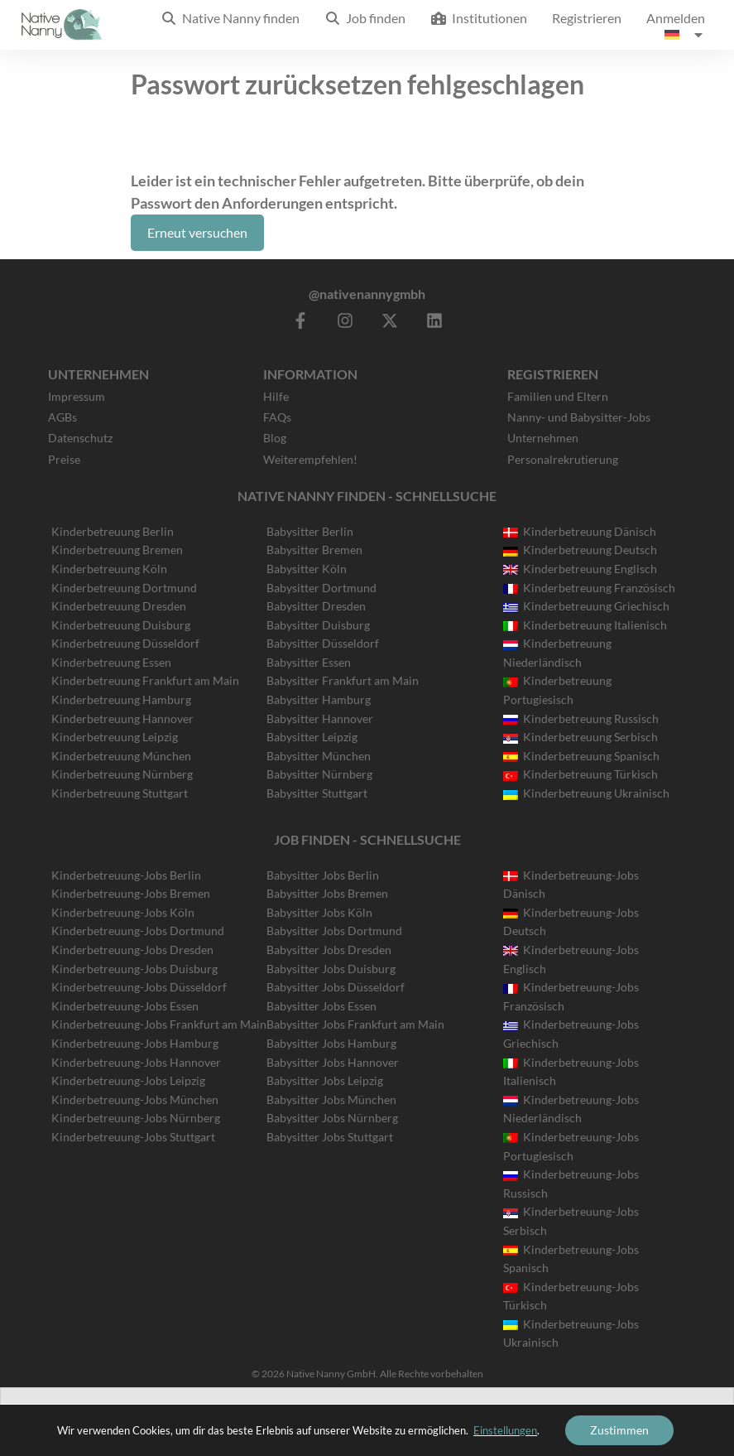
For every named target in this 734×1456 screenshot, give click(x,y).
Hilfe (276, 396)
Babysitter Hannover (319, 718)
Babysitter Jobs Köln (319, 912)
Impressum (76, 396)
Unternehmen (542, 438)
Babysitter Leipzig (311, 737)
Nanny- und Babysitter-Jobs (578, 417)
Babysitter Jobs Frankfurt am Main (355, 1024)
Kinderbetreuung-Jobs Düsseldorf (139, 987)
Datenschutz (80, 438)
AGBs (62, 417)
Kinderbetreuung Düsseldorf (125, 643)
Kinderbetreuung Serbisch (580, 737)
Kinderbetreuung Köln (109, 569)
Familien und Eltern (557, 396)
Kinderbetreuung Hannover (122, 718)
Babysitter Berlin (309, 531)
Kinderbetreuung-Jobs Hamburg (134, 1043)
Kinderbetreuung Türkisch (580, 774)
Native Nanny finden (230, 18)
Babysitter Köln (306, 569)
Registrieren (586, 18)
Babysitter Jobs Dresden (328, 950)
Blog (274, 438)
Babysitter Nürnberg (319, 774)
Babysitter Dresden (316, 606)
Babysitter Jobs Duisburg (331, 969)
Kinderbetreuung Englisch (580, 569)
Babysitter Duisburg (318, 625)
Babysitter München (318, 756)
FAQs (277, 417)
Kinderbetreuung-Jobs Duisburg (134, 969)
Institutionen (478, 18)
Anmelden (675, 18)
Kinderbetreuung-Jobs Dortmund (137, 930)
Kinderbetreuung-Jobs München (134, 1099)
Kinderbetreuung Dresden (118, 606)
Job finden (364, 18)
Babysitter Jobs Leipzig (324, 1080)
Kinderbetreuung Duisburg (120, 625)
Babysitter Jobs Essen (321, 1006)
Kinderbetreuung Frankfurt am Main (145, 680)
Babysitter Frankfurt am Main (342, 680)
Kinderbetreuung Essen (111, 662)
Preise (64, 459)
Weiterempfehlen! (310, 459)
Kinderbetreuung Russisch (581, 718)
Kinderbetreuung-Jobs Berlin (126, 875)
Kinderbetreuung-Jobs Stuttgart (133, 1137)
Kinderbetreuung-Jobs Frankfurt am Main (158, 1024)
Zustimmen (619, 1430)
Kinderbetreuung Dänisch (579, 531)
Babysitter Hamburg (318, 699)
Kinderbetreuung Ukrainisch (586, 793)
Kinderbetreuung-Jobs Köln (122, 912)
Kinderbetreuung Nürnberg (122, 774)
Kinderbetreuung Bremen (117, 549)
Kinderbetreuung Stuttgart (119, 793)
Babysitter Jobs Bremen (327, 893)
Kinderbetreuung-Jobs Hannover (136, 1062)
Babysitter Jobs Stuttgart (329, 1137)
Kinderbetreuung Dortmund (124, 588)
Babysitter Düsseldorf (322, 643)
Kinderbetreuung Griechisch (586, 606)
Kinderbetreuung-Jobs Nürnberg (135, 1118)
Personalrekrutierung (562, 459)
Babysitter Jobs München (331, 1099)
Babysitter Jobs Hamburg (331, 1043)
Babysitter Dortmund (321, 588)
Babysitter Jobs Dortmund (334, 930)
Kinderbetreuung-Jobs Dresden (132, 950)
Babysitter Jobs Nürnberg (332, 1118)
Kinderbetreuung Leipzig (114, 737)
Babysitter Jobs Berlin (322, 875)
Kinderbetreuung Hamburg (121, 699)
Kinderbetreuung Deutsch (580, 549)
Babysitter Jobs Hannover (332, 1062)
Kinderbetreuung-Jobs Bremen (130, 893)
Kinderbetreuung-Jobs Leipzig (128, 1080)
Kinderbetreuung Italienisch (585, 625)
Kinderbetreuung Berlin (112, 531)
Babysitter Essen (308, 662)
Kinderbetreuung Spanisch (581, 756)
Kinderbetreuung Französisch (589, 588)
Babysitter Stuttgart (316, 793)
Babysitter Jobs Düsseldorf (335, 987)
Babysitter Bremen (314, 549)
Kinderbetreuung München (121, 756)
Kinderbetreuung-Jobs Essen (125, 1006)
